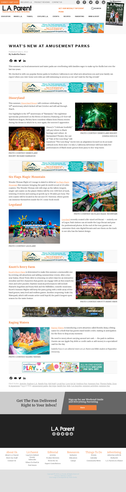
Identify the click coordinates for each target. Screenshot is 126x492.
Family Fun (43, 384)
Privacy (56, 476)
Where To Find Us (32, 462)
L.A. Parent (18, 8)
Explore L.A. (32, 384)
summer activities (90, 386)
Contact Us (12, 461)
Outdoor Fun (81, 384)
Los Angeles (76, 386)
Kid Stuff (52, 384)
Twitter (91, 2)
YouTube (103, 2)
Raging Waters (57, 328)
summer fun (104, 386)
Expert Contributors (53, 463)
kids (68, 386)
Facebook (84, 2)
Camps (73, 461)
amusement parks (40, 386)
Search (97, 8)
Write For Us (53, 461)
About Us (11, 452)
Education (73, 458)
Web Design (53, 477)
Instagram (78, 2)
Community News (94, 461)
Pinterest (97, 2)
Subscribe (32, 460)
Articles (23, 384)
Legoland (66, 219)
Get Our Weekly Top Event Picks (71, 10)
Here (82, 408)
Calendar (93, 458)
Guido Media (73, 477)
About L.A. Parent (12, 455)
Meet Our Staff (11, 458)
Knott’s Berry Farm (17, 272)
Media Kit (114, 458)
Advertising (114, 452)
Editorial (53, 452)
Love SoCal (70, 384)
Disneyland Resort (29, 103)
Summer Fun (93, 384)
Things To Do (93, 452)
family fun (61, 386)
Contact (69, 476)
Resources (73, 452)
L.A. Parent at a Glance (114, 461)
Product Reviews (52, 458)
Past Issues (32, 465)
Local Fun (61, 384)
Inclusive (73, 455)
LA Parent (32, 452)
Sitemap (63, 476)
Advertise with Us (114, 455)
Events (93, 455)
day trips (52, 386)
